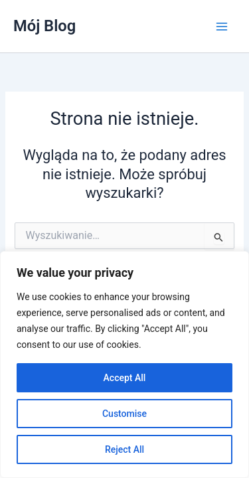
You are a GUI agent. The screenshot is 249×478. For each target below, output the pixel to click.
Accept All (125, 377)
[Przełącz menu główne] (222, 26)
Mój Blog (44, 26)
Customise (124, 413)
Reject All (124, 449)
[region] (124, 364)
